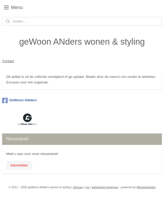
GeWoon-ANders (19, 100)
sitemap (78, 187)
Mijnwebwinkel (146, 187)
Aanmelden (19, 165)
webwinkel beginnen (105, 187)
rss (88, 187)
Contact (8, 61)
